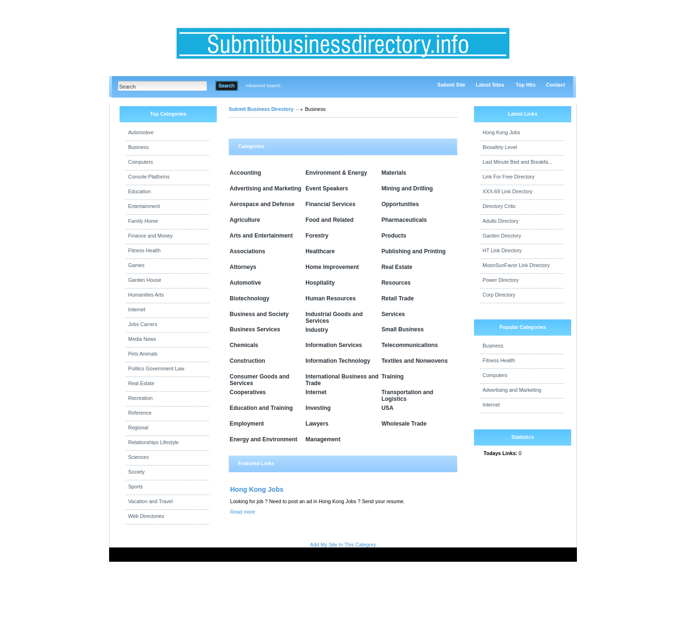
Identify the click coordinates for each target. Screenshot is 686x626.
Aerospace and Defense (262, 204)
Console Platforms (149, 176)
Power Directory (501, 280)
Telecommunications (410, 345)
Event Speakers (326, 188)
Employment (247, 423)
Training (393, 376)
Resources (396, 282)
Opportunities (400, 204)
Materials (394, 172)
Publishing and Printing (414, 251)
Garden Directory (502, 235)
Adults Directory (500, 221)
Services (393, 314)
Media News (142, 339)
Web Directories (146, 516)
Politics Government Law (156, 368)
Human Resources (330, 298)
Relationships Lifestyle (153, 442)
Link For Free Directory (509, 176)
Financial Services (330, 204)
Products (394, 235)
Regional (138, 427)
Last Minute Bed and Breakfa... (517, 162)
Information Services (333, 345)
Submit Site (451, 85)
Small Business (403, 329)
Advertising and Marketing (266, 188)
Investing (318, 408)
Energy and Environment (263, 439)
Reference (139, 413)
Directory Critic (499, 206)
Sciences (138, 457)
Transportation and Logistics (408, 395)
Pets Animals (143, 354)
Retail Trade (398, 298)
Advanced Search (263, 85)
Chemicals (244, 345)
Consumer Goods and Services (259, 380)
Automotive (140, 132)
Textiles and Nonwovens (415, 361)
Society (136, 472)
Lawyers (316, 423)
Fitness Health (144, 250)
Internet (136, 309)
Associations (247, 251)
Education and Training (261, 408)
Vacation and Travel (150, 501)
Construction (247, 361)
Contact (555, 85)
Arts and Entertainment (261, 235)
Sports (135, 486)
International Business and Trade (341, 380)
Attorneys (243, 267)
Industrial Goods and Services (334, 317)
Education (139, 191)
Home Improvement (332, 267)
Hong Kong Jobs (256, 489)
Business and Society (259, 314)
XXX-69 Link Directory (508, 191)
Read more (242, 512)
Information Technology (337, 361)
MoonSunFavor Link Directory (516, 265)
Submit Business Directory (261, 109)
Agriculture (245, 220)
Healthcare (319, 251)
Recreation (140, 398)
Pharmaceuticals (404, 220)
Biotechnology (249, 298)
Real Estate (141, 383)
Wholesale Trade (404, 423)
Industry (316, 330)
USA (387, 408)
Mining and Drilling (407, 188)
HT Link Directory (502, 250)
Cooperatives (248, 392)
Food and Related (329, 220)
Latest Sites (490, 85)
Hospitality (319, 282)
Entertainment (144, 206)
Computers (140, 162)
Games (136, 265)
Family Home (143, 221)
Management (322, 439)
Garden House (144, 280)
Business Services (255, 329)
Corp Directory (499, 295)
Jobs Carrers (142, 324)
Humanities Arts (146, 295)
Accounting (245, 172)
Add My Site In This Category (343, 544)
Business (138, 147)
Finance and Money (150, 235)
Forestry (316, 235)
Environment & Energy (336, 172)
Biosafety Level (500, 147)
